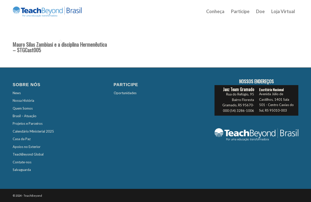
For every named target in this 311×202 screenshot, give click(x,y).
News (17, 93)
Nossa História (23, 100)
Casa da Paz (22, 139)
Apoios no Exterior (27, 147)
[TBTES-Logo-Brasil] (54, 11)
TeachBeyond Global (28, 154)
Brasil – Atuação (24, 116)
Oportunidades (125, 93)
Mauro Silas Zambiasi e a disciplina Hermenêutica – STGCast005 (60, 47)
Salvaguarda (22, 170)
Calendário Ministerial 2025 (33, 131)
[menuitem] (215, 11)
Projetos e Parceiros (28, 123)
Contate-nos (22, 162)
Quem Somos (23, 108)
